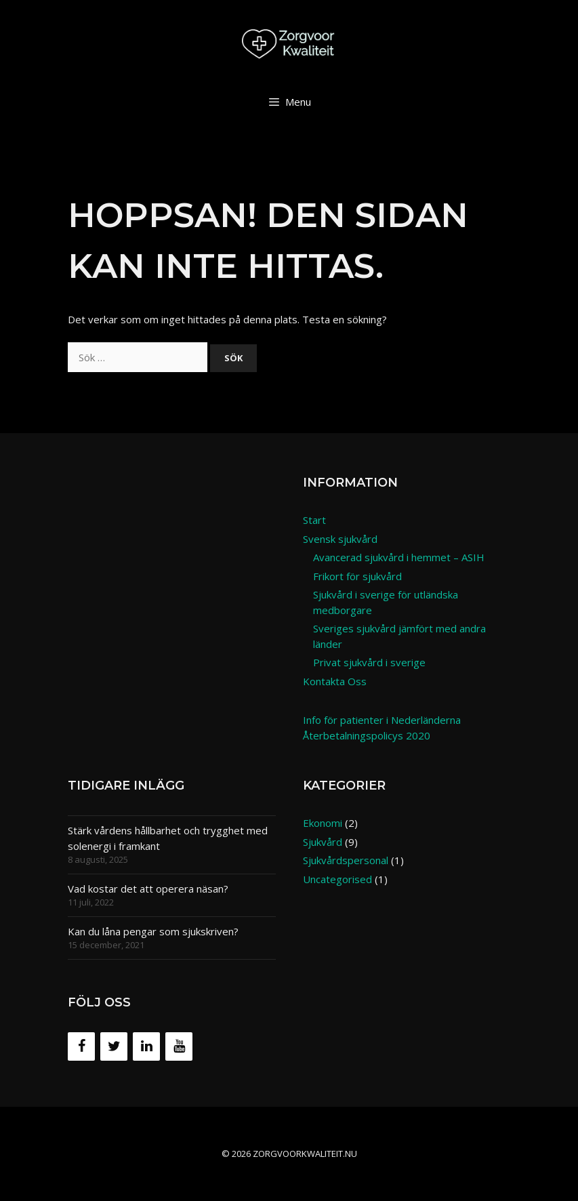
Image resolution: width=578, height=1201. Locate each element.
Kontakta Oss (335, 681)
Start (314, 520)
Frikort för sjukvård (357, 576)
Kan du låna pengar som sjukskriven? (153, 931)
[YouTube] (178, 1046)
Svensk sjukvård (340, 539)
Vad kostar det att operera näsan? (148, 888)
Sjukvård (322, 842)
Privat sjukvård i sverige (369, 662)
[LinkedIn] (146, 1046)
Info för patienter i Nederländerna (382, 720)
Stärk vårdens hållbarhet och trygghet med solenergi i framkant (168, 838)
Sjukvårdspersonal (345, 860)
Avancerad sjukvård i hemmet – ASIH (398, 557)
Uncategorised (337, 879)
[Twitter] (113, 1046)
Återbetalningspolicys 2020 (366, 735)
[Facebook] (81, 1046)
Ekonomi (322, 823)
